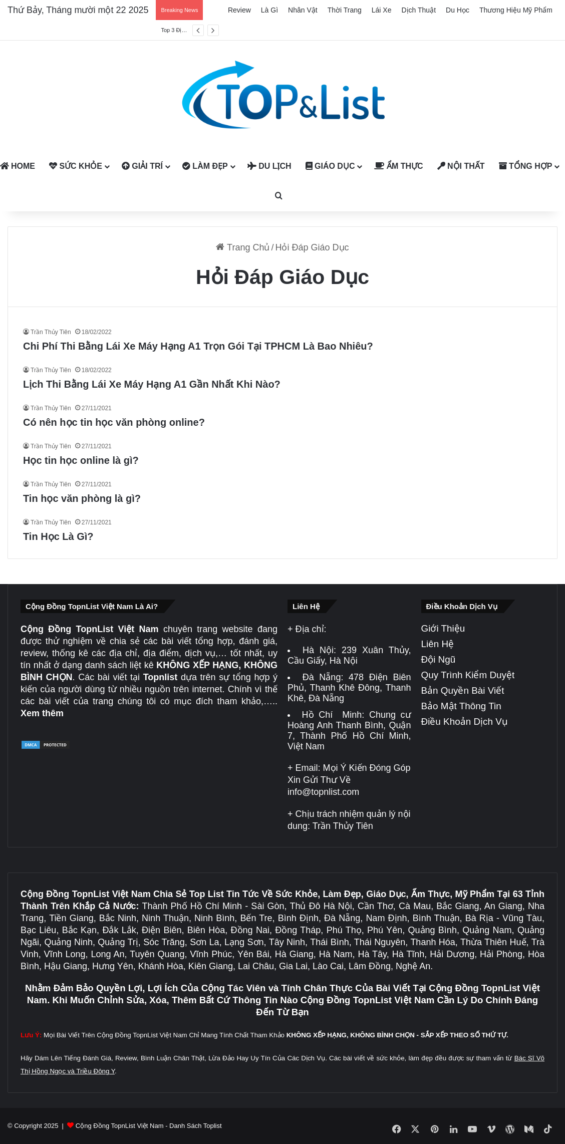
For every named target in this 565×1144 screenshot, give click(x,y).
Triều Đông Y (95, 1071)
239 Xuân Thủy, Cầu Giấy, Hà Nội (349, 655)
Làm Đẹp (205, 166)
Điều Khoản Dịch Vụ (464, 721)
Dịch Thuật (419, 10)
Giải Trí (142, 166)
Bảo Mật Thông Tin (461, 706)
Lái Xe (382, 10)
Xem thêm (42, 713)
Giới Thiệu (443, 628)
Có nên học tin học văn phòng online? (114, 422)
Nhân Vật (303, 10)
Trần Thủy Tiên (51, 332)
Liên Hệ (437, 644)
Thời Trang (345, 10)
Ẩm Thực (398, 166)
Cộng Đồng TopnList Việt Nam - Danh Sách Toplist (149, 1125)
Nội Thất (461, 166)
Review (239, 10)
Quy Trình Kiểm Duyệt (468, 675)
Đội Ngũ (438, 659)
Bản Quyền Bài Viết (462, 690)
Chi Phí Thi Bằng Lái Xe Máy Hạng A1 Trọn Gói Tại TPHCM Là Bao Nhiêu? (198, 346)
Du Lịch (269, 166)
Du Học (457, 10)
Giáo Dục (330, 166)
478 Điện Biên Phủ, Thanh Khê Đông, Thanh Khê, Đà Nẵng (349, 687)
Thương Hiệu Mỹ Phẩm (515, 10)
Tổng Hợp (525, 166)
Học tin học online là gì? (81, 460)
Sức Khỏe (75, 166)
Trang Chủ (242, 247)
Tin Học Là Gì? (58, 536)
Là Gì (269, 10)
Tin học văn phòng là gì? (82, 498)
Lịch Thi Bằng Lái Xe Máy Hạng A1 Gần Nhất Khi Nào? (151, 384)
